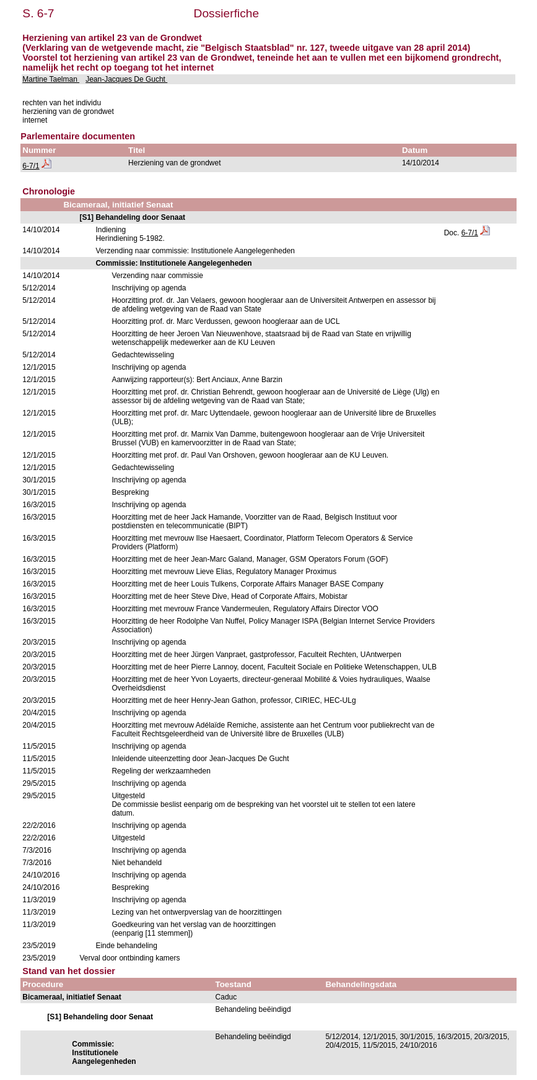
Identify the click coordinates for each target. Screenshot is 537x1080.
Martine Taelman (50, 79)
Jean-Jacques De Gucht (126, 79)
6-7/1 (30, 166)
